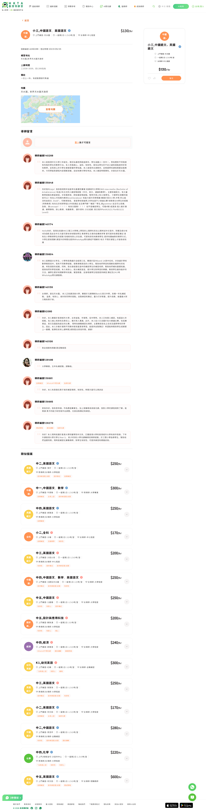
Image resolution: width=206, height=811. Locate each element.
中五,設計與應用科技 (50, 618)
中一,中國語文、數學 (50, 488)
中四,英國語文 (45, 508)
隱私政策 (107, 804)
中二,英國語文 (45, 463)
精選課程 (71, 804)
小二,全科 (42, 533)
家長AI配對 (119, 804)
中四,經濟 (42, 642)
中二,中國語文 (45, 728)
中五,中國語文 (45, 598)
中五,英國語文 (45, 776)
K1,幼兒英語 (44, 663)
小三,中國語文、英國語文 (50, 31)
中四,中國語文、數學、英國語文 (57, 577)
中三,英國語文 (45, 553)
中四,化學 (42, 752)
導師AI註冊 (131, 804)
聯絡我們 (81, 804)
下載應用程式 (94, 804)
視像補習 (60, 804)
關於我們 (16, 804)
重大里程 (49, 804)
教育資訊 (27, 804)
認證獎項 (38, 804)
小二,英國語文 (45, 707)
